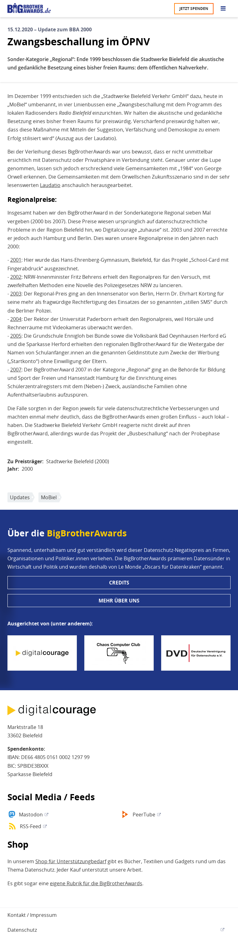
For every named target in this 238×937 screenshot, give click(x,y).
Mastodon (31, 814)
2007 (15, 369)
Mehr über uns (119, 600)
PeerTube (144, 814)
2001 (15, 259)
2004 (15, 319)
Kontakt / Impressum (32, 915)
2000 (27, 468)
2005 (15, 335)
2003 (15, 293)
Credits (119, 582)
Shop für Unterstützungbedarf (70, 861)
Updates (20, 497)
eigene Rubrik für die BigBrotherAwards (96, 883)
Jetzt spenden (193, 8)
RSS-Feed (30, 826)
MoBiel (49, 497)
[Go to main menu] (223, 8)
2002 (15, 276)
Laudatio (50, 185)
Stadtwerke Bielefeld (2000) (77, 461)
